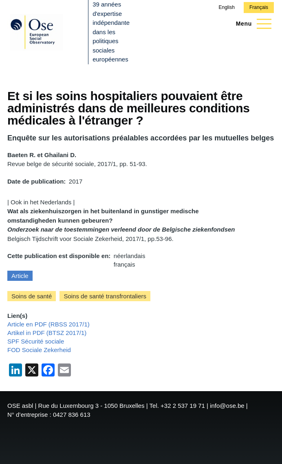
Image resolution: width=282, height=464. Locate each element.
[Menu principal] (251, 23)
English (226, 7)
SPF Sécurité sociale (35, 341)
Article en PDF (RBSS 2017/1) (48, 324)
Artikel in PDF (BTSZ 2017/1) (46, 332)
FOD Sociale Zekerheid (39, 349)
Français (258, 7)
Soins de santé (31, 296)
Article (20, 275)
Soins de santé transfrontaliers (105, 296)
